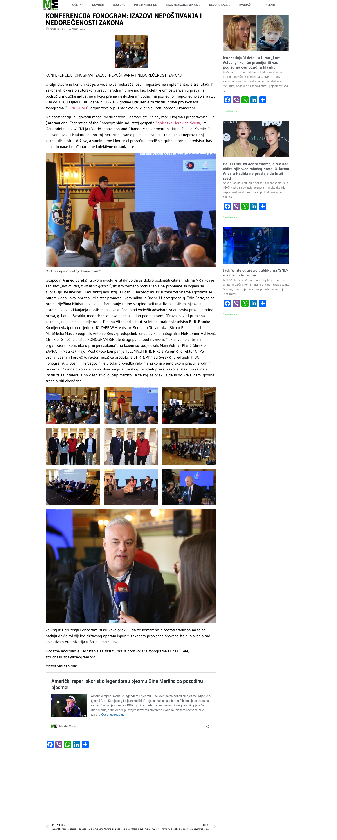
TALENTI (269, 5)
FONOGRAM (77, 108)
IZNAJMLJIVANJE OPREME (183, 5)
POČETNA (76, 5)
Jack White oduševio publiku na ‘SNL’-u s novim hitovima (255, 273)
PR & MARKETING (145, 5)
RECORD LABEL (219, 5)
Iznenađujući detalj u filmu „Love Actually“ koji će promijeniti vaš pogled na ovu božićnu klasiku (252, 62)
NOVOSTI (98, 5)
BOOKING (119, 5)
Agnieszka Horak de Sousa (177, 123)
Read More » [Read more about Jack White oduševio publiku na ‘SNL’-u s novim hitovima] (230, 314)
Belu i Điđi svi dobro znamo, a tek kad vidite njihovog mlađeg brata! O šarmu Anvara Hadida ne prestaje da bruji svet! (256, 171)
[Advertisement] (131, 787)
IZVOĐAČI (247, 5)
